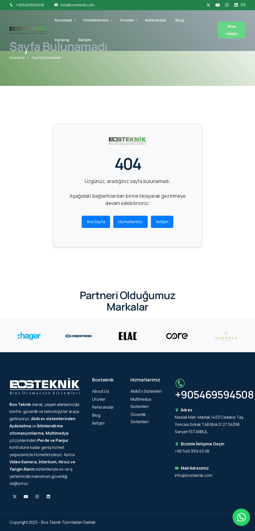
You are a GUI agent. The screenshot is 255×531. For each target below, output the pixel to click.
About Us (100, 391)
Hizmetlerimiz (96, 20)
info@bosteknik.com (74, 4)
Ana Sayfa (96, 222)
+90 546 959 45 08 (192, 451)
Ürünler (127, 20)
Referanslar (155, 20)
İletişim (84, 39)
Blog (179, 20)
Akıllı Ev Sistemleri (146, 391)
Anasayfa (17, 57)
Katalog (62, 39)
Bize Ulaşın (232, 30)
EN (243, 4)
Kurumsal (63, 20)
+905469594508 (26, 4)
